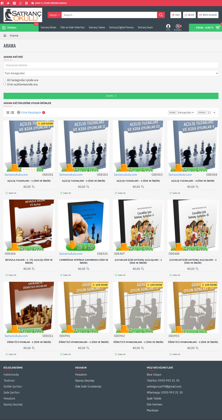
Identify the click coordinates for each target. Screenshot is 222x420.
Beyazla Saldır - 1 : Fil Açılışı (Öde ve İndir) (29, 252)
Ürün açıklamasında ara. (21, 76)
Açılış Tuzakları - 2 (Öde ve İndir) (83, 173)
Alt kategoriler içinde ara (21, 72)
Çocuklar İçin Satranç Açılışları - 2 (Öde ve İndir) (193, 252)
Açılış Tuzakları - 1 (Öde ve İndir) (29, 173)
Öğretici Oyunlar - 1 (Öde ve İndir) (29, 331)
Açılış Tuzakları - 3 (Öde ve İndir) (138, 173)
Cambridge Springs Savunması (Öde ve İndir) (83, 252)
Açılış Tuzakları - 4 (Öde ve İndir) (192, 173)
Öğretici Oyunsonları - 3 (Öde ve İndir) (193, 331)
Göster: (203, 104)
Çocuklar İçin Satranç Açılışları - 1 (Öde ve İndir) (138, 252)
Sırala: (169, 104)
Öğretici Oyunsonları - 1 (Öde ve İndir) (84, 331)
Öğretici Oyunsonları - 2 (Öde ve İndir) (138, 331)
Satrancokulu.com (16, 166)
